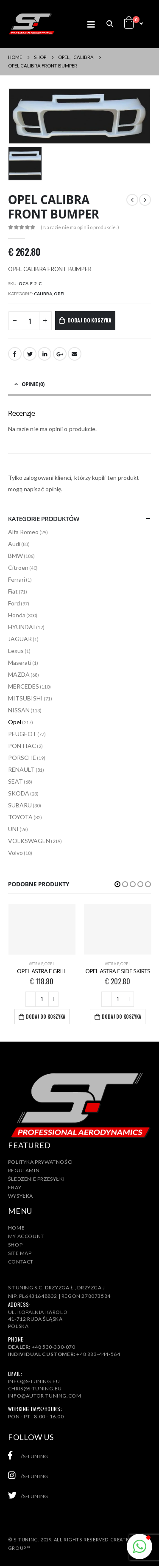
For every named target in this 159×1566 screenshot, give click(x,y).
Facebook (15, 354)
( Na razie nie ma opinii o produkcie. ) (80, 227)
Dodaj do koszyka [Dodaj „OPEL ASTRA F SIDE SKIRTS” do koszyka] (121, 1016)
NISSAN (19, 710)
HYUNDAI (21, 626)
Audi (14, 543)
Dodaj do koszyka (89, 320)
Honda (16, 615)
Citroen (18, 567)
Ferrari (16, 579)
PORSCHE (22, 757)
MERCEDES (23, 686)
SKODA (18, 793)
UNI (13, 828)
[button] (117, 884)
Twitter (29, 354)
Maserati (19, 662)
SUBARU (20, 805)
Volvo (15, 852)
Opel (59, 293)
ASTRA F (36, 963)
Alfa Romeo (23, 531)
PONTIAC (22, 745)
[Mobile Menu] (93, 24)
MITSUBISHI (25, 698)
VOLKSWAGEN (29, 840)
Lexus (16, 650)
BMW (15, 555)
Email (74, 354)
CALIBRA (43, 293)
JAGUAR (20, 638)
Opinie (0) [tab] (33, 384)
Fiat (13, 591)
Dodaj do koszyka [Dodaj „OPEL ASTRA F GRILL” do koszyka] (45, 1016)
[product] (42, 929)
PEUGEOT (22, 733)
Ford (14, 603)
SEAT (15, 781)
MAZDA (19, 674)
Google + (60, 354)
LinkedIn (44, 354)
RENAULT (21, 769)
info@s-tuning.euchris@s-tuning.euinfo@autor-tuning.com (44, 1388)
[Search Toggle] (109, 23)
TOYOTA (20, 817)
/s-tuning (28, 1456)
